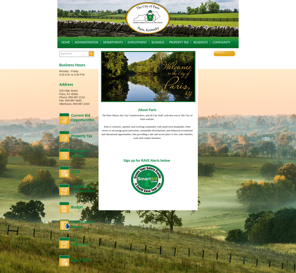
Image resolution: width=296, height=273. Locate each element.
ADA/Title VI (81, 260)
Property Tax (179, 42)
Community (221, 42)
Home (65, 42)
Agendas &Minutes (80, 153)
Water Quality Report (83, 224)
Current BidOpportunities (83, 117)
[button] (91, 53)
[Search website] (74, 53)
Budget (77, 207)
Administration (86, 42)
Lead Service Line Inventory (83, 188)
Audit (75, 171)
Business (158, 42)
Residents (200, 42)
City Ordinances (80, 242)
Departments (113, 42)
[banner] (148, 76)
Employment (137, 42)
